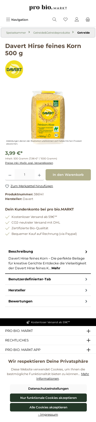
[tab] (48, 260)
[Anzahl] (24, 174)
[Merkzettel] (65, 19)
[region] (48, 117)
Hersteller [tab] (48, 290)
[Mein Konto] (76, 19)
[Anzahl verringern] (10, 174)
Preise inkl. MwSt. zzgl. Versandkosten (29, 162)
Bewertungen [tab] (48, 301)
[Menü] (17, 19)
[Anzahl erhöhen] (39, 174)
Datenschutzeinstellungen (48, 388)
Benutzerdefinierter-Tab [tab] (48, 279)
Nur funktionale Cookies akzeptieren (48, 398)
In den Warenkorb (68, 175)
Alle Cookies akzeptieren (48, 407)
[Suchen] (54, 19)
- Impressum (48, 414)
